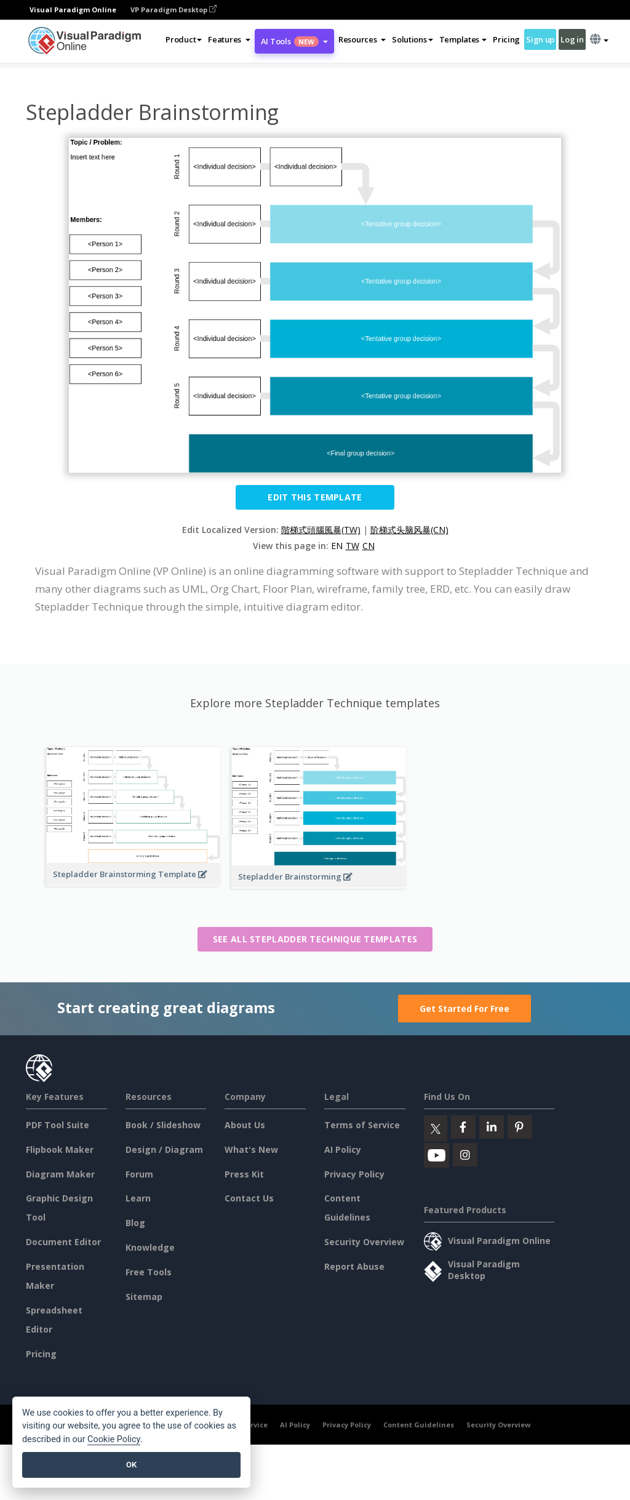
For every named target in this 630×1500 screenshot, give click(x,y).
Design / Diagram (164, 1149)
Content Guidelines (418, 1424)
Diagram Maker (60, 1174)
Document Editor (63, 1242)
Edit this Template (315, 497)
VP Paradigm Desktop (173, 9)
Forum (139, 1174)
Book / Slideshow (163, 1125)
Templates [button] (463, 39)
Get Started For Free (464, 1008)
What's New (251, 1149)
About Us (245, 1125)
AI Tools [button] (294, 41)
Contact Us (249, 1198)
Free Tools (149, 1272)
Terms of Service (362, 1125)
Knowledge (150, 1247)
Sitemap (144, 1296)
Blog (135, 1223)
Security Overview (364, 1242)
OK (131, 1464)
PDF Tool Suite (57, 1125)
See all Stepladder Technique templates (315, 939)
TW (352, 545)
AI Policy (342, 1149)
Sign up (540, 39)
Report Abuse (354, 1266)
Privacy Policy (354, 1174)
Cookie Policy (113, 1439)
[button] (229, 39)
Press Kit (244, 1174)
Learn (138, 1198)
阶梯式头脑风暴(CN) (409, 529)
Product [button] (183, 39)
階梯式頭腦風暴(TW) (321, 529)
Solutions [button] (412, 39)
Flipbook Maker (60, 1149)
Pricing (506, 39)
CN (368, 545)
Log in (571, 39)
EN (337, 545)
